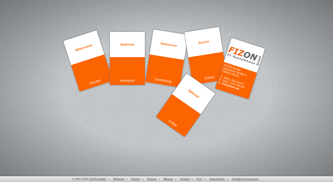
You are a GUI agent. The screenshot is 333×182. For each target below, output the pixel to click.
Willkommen (84, 47)
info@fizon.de (230, 86)
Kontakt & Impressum (245, 178)
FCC (199, 178)
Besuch (151, 178)
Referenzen (168, 45)
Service (203, 42)
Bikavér (168, 178)
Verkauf (184, 178)
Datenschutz (217, 178)
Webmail (193, 94)
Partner (135, 178)
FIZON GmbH (97, 178)
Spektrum (127, 44)
